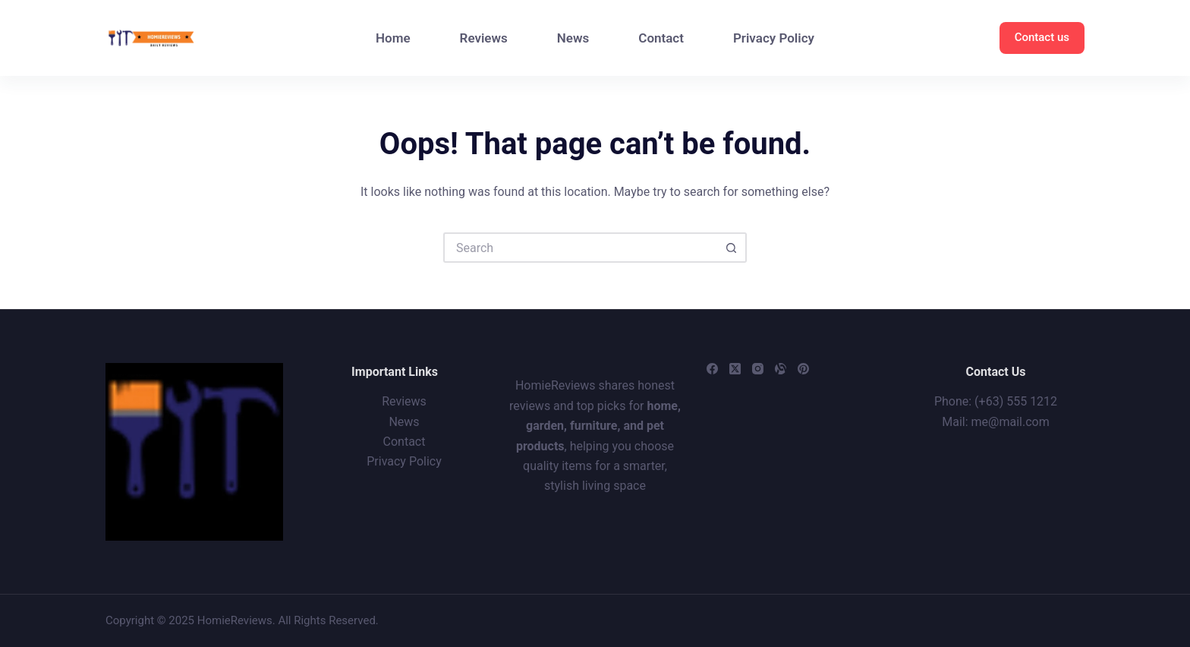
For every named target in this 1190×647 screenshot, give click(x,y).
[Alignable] (780, 368)
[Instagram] (757, 368)
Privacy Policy (773, 38)
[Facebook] (712, 368)
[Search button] (731, 247)
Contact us (1042, 37)
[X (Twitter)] (735, 368)
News (573, 38)
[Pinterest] (803, 368)
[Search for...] (579, 247)
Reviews (484, 38)
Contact (661, 38)
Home (393, 38)
